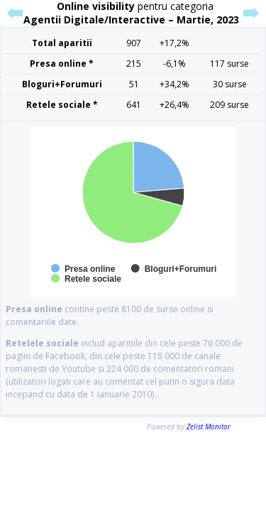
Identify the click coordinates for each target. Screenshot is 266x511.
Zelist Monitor (209, 427)
